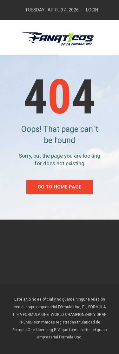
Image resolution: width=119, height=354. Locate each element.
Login (92, 9)
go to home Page (59, 187)
